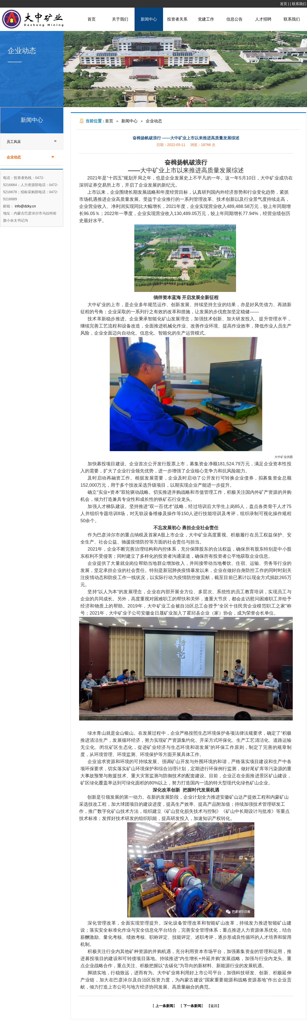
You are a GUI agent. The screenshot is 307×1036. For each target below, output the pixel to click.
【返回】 (214, 1006)
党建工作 (206, 19)
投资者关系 (177, 19)
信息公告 (234, 19)
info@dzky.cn (25, 206)
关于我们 (120, 19)
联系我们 (299, 4)
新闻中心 (149, 19)
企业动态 (154, 121)
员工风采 (14, 142)
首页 (283, 4)
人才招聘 (263, 19)
